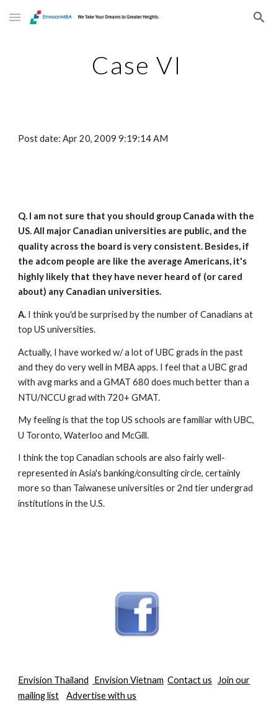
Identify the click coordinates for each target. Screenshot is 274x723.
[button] (15, 17)
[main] (137, 65)
